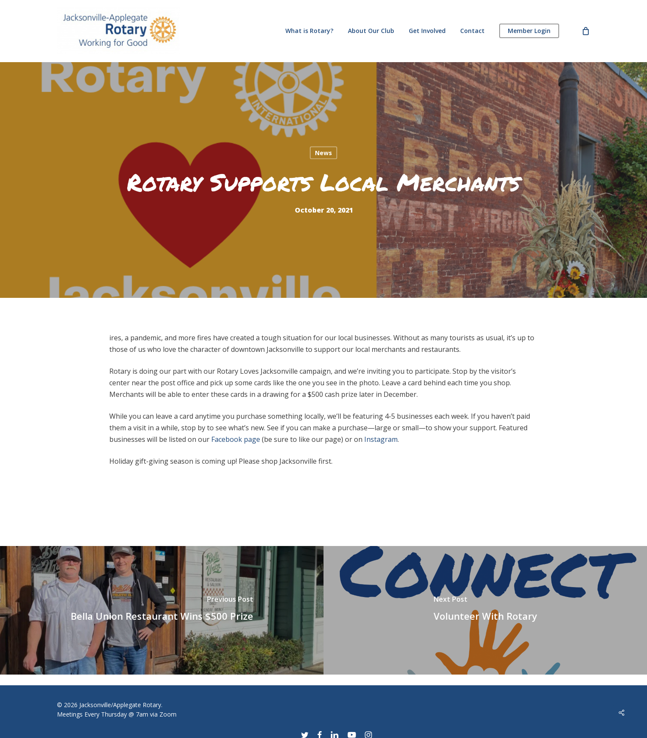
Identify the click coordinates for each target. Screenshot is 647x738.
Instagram (381, 439)
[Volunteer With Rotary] (485, 610)
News (323, 152)
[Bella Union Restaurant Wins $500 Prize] (162, 610)
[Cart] (585, 31)
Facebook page (235, 439)
